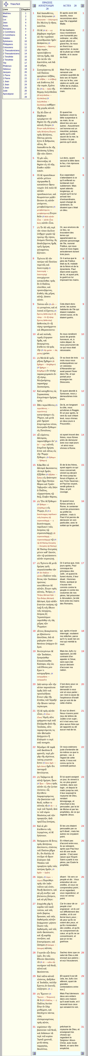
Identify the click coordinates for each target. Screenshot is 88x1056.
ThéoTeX (15, 4)
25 (25, 88)
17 (25, 63)
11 (25, 44)
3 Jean (6, 88)
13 (25, 50)
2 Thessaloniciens (11, 53)
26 (25, 91)
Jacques (7, 72)
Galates (6, 38)
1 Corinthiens (9, 32)
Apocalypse (8, 94)
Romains (7, 29)
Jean (5, 23)
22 (25, 78)
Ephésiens (8, 41)
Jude (5, 91)
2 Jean (6, 84)
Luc (4, 19)
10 (25, 41)
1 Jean (6, 81)
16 (25, 60)
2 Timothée (8, 60)
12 (25, 47)
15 (25, 57)
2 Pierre (6, 78)
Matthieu (7, 13)
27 (25, 94)
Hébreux (7, 69)
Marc (5, 16)
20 (25, 72)
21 (25, 75)
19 (25, 69)
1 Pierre (6, 75)
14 (25, 53)
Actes (5, 26)
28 (25, 97)
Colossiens (8, 47)
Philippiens (8, 44)
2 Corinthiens (9, 35)
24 (25, 84)
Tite (4, 63)
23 (25, 81)
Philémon (7, 66)
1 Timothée (8, 57)
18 (25, 66)
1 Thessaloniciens (11, 50)
